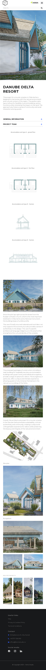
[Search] (42, 8)
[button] (41, 2)
